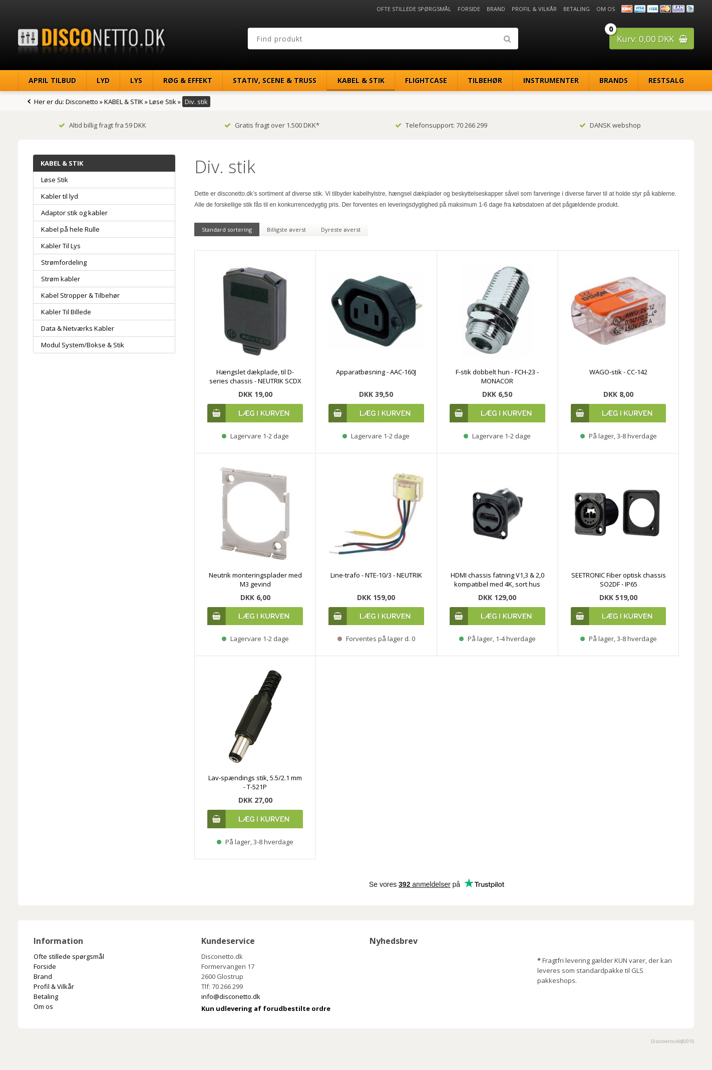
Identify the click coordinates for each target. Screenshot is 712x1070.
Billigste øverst (286, 229)
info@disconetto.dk (230, 996)
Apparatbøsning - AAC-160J (376, 371)
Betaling (576, 9)
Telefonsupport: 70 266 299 (441, 125)
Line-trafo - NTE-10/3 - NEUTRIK (376, 575)
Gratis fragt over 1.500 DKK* (271, 125)
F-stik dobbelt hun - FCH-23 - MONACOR (497, 376)
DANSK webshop (610, 125)
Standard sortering (227, 229)
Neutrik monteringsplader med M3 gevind (255, 580)
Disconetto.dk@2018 (672, 1041)
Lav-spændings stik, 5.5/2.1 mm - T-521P (255, 782)
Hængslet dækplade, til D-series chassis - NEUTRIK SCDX (255, 376)
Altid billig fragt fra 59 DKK (102, 125)
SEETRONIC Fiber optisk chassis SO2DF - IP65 (618, 580)
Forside (469, 9)
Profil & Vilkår (534, 9)
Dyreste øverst (341, 229)
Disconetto (82, 101)
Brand (496, 9)
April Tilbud (52, 80)
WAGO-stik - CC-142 (618, 371)
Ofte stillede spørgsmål (414, 9)
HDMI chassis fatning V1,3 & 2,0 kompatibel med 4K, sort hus (497, 580)
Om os (605, 9)
